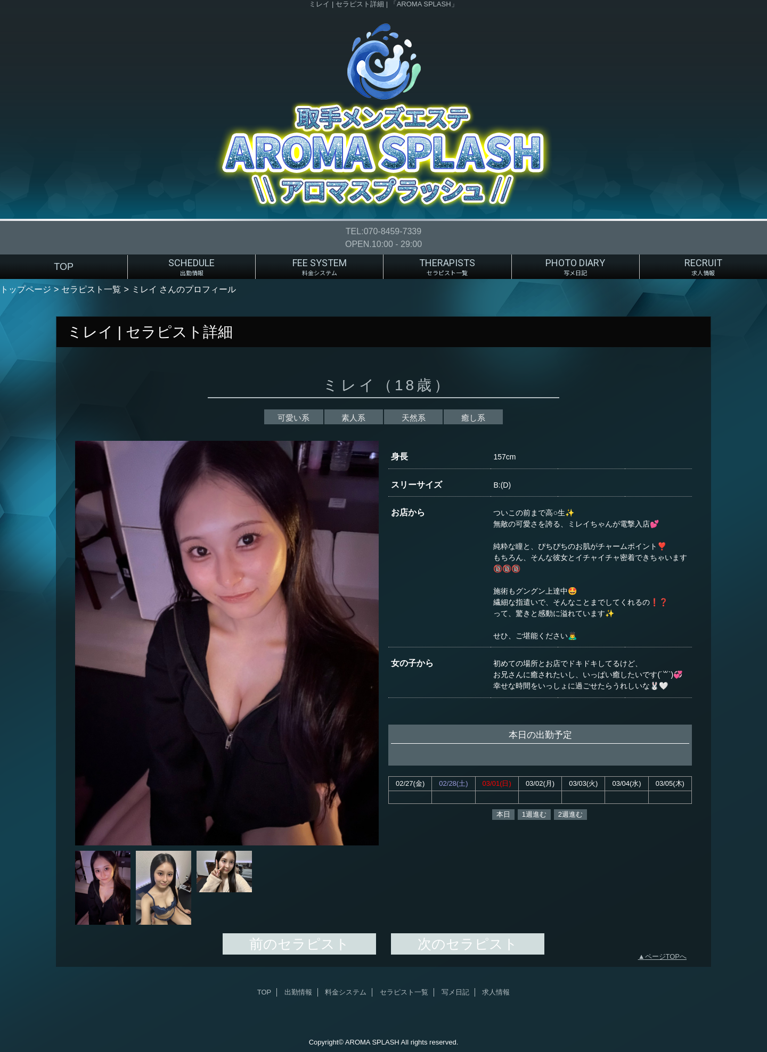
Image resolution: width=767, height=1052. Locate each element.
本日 (503, 814)
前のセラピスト (299, 944)
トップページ (25, 289)
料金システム (345, 992)
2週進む (570, 814)
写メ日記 (455, 992)
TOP (64, 266)
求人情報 (496, 992)
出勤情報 (298, 992)
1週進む (534, 814)
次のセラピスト (468, 944)
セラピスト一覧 (91, 289)
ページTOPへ (666, 956)
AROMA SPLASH (372, 1042)
